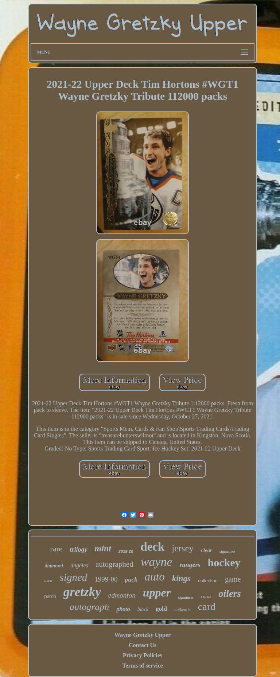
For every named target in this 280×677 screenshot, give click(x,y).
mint (103, 548)
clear (206, 550)
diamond (53, 565)
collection (208, 580)
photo (123, 609)
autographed (114, 564)
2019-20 (125, 551)
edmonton (122, 595)
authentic (182, 609)
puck (131, 579)
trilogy (79, 549)
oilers (229, 593)
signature (227, 551)
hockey (224, 562)
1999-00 (105, 579)
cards (206, 596)
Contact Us (142, 645)
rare (56, 548)
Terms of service (142, 665)
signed (74, 577)
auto (155, 576)
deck (152, 546)
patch (50, 596)
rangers (190, 564)
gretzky (82, 592)
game (233, 579)
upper (157, 592)
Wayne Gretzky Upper (142, 635)
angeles (79, 565)
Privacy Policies (142, 655)
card (206, 606)
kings (181, 578)
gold (161, 608)
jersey (183, 548)
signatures (186, 597)
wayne (156, 561)
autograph (89, 607)
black (142, 609)
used (48, 580)
